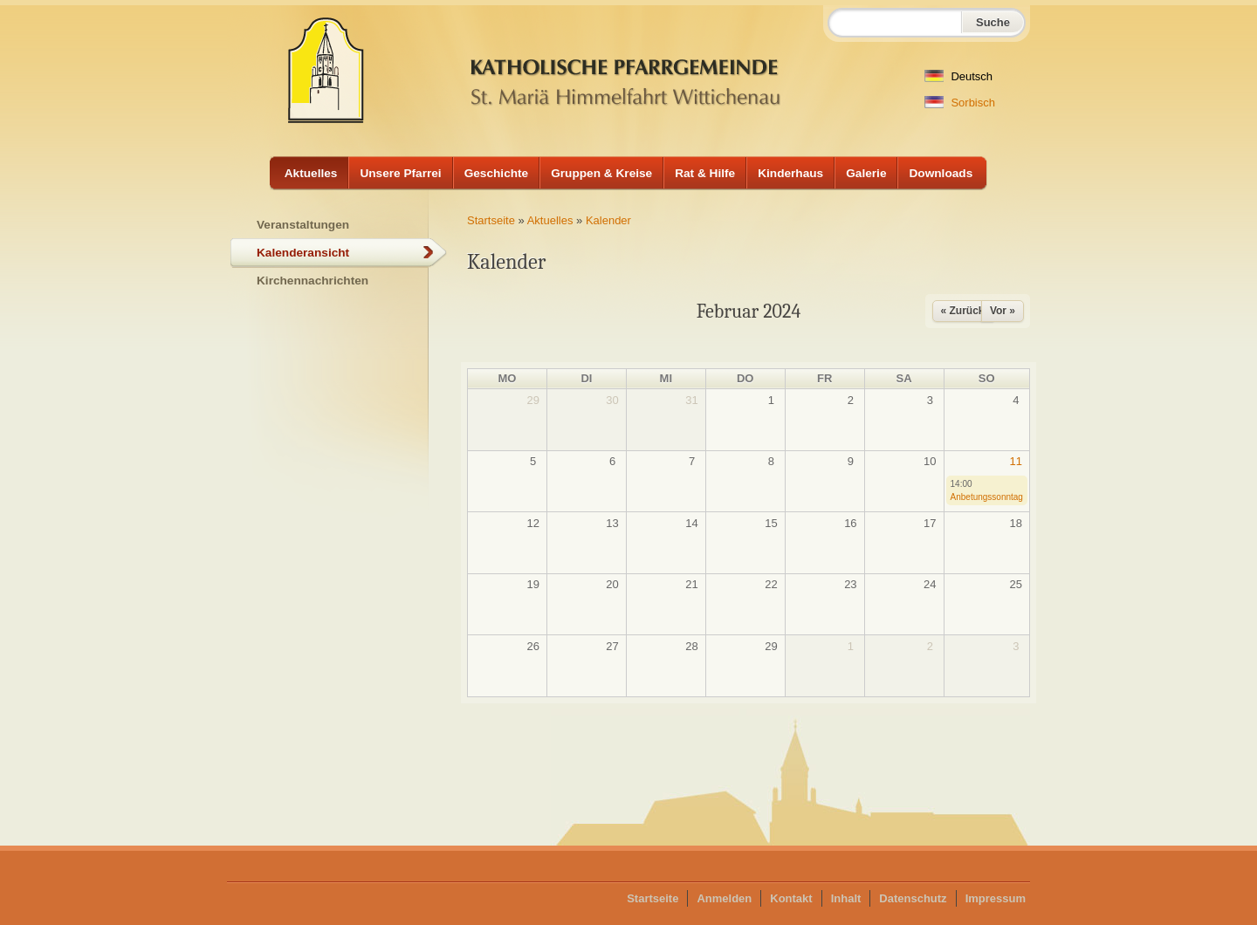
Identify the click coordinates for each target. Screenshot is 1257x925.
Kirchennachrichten (312, 280)
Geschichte (496, 173)
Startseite (491, 220)
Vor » (1002, 311)
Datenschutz (912, 898)
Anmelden (724, 898)
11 (1016, 461)
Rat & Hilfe (705, 173)
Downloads (940, 173)
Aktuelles (311, 173)
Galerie (866, 173)
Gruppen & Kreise (601, 173)
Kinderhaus (790, 173)
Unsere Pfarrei (400, 173)
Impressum (995, 898)
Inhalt (846, 898)
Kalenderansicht (303, 252)
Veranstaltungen (303, 224)
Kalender (608, 220)
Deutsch (958, 76)
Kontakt (791, 898)
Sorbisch (959, 102)
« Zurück (963, 311)
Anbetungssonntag (987, 497)
